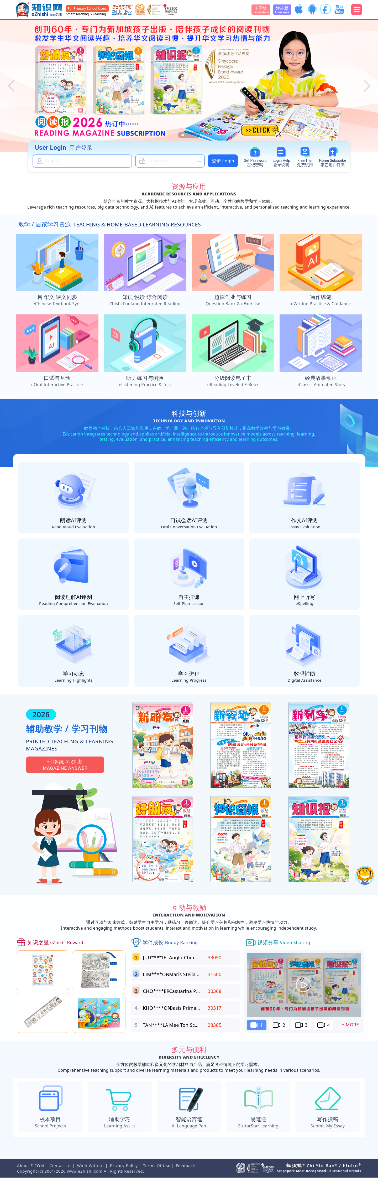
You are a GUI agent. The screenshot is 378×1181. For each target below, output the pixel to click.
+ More (350, 1028)
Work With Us (90, 1169)
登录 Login (223, 161)
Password (255, 163)
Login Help (281, 163)
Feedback (185, 1169)
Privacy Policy (124, 1169)
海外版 (282, 9)
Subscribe (332, 163)
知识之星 (55, 945)
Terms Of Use (156, 1169)
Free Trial (305, 163)
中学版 (261, 9)
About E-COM (30, 1169)
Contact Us (60, 1169)
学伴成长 (170, 945)
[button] (11, 86)
